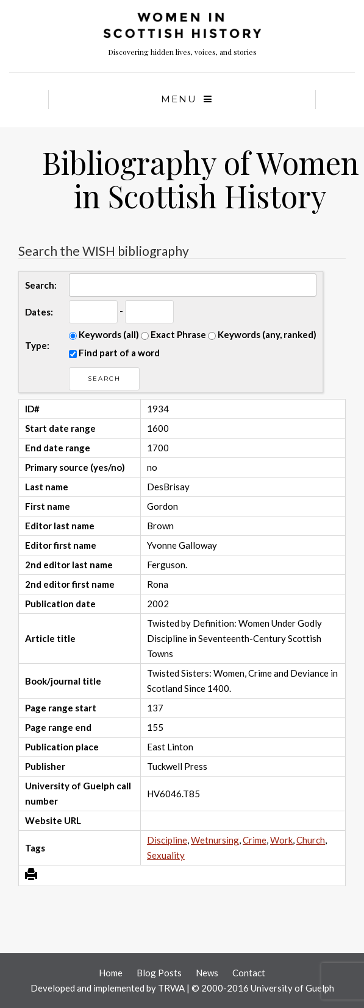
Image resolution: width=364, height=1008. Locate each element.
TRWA (171, 987)
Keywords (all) (104, 334)
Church (310, 839)
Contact (248, 972)
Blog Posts (159, 972)
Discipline (167, 839)
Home (111, 972)
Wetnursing (215, 839)
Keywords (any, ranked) (262, 334)
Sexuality (166, 855)
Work (281, 839)
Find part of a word (114, 352)
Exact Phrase (173, 334)
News (207, 972)
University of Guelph (292, 987)
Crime (254, 839)
